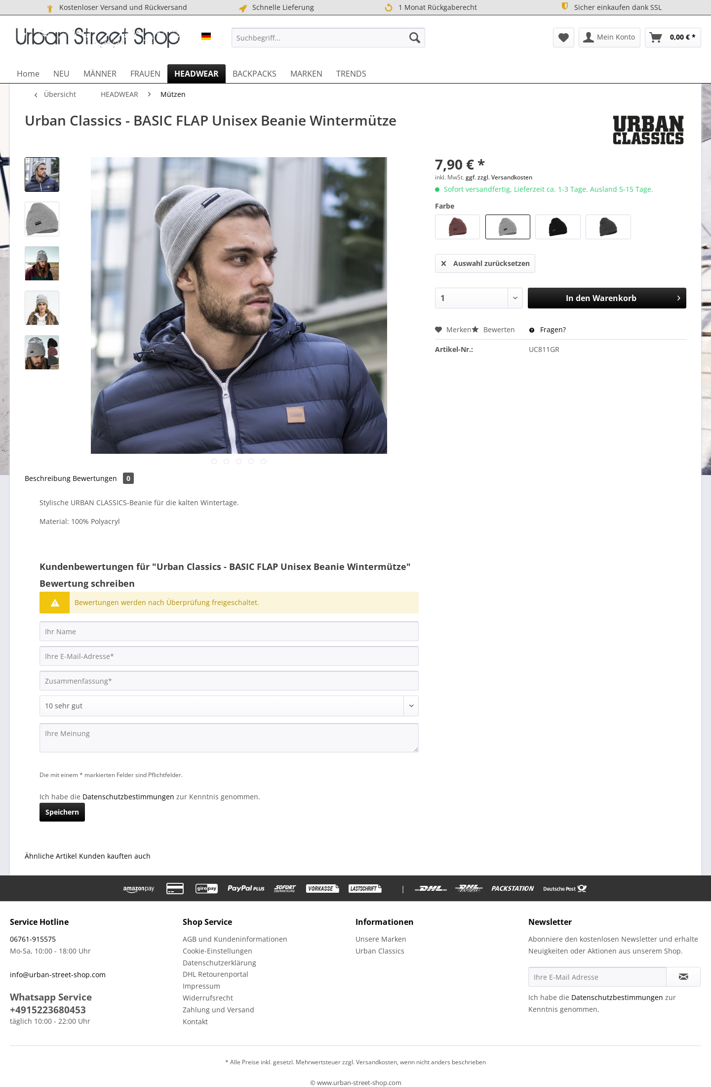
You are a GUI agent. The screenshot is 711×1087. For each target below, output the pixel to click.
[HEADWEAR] (196, 73)
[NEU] (61, 73)
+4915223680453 (48, 1009)
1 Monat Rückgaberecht (430, 7)
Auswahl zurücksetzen (485, 262)
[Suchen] (414, 37)
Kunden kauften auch (115, 856)
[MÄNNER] (100, 73)
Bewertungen (103, 478)
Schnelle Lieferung (275, 7)
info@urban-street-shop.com (58, 974)
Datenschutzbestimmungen (128, 796)
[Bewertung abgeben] (229, 706)
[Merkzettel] (563, 37)
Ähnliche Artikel (51, 856)
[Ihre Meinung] (229, 737)
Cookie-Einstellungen (217, 951)
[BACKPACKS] (254, 73)
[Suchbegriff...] (328, 37)
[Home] (28, 73)
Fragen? (547, 329)
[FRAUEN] (145, 73)
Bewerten (494, 329)
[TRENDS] (351, 73)
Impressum (201, 986)
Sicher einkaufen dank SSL (610, 7)
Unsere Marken (381, 939)
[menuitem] (328, 37)
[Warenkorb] (673, 37)
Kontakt (195, 1021)
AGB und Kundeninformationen (235, 939)
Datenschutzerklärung (219, 962)
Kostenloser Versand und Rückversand (115, 7)
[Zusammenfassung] (229, 681)
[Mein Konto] (609, 37)
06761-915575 (33, 939)
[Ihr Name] (229, 631)
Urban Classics (380, 951)
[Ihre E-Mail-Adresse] (229, 656)
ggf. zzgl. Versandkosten (499, 177)
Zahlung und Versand (218, 1009)
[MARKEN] (306, 73)
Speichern (62, 812)
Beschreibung (48, 478)
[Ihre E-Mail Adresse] (597, 977)
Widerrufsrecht (208, 997)
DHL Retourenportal (215, 974)
